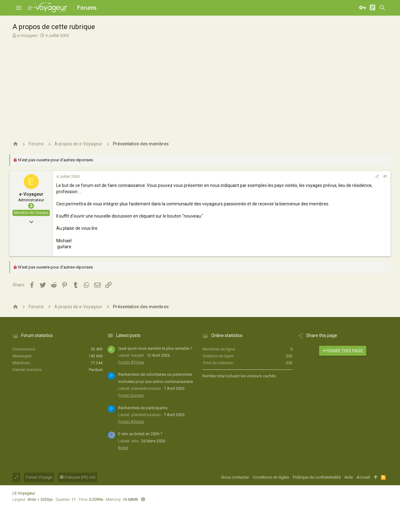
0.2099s (96, 499)
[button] (18, 8)
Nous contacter (235, 477)
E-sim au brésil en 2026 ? (140, 433)
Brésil (123, 447)
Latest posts (128, 335)
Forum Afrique (131, 362)
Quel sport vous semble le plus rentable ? (155, 348)
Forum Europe (130, 395)
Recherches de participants (143, 407)
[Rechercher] (383, 7)
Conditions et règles (271, 477)
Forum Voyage (39, 477)
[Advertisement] (200, 87)
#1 (385, 176)
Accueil (363, 477)
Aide (348, 477)
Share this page (342, 350)
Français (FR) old (77, 477)
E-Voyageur (24, 493)
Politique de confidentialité (317, 477)
